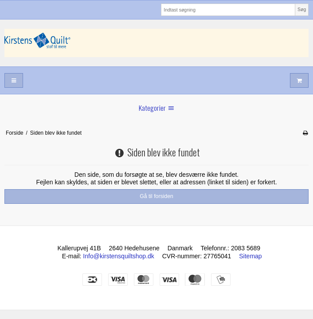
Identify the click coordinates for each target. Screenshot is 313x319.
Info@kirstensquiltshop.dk (118, 256)
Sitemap (250, 256)
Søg (301, 9)
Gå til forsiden (156, 196)
